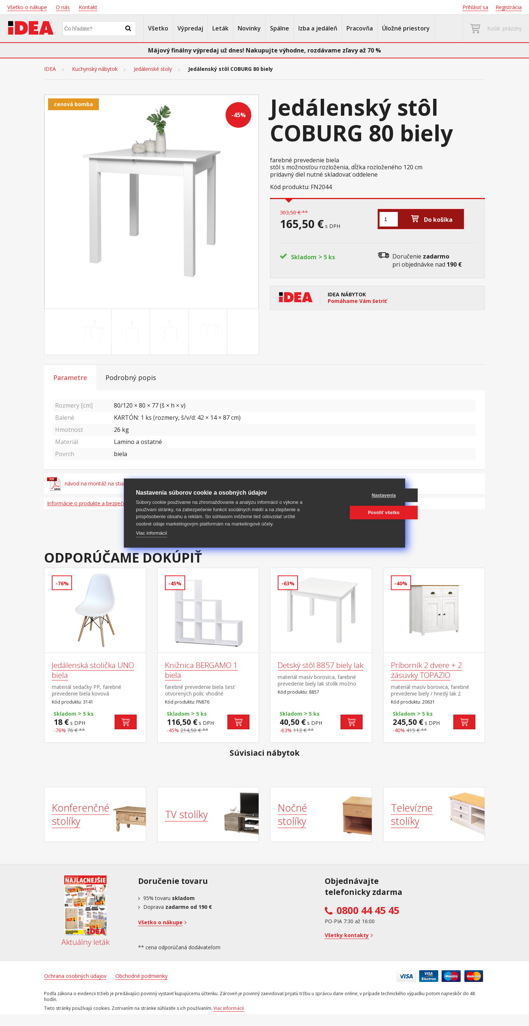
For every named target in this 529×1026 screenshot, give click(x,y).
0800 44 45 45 (368, 910)
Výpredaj (190, 28)
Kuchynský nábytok (95, 69)
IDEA (50, 69)
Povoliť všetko (358, 512)
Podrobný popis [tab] (130, 377)
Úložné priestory (406, 28)
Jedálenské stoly (153, 69)
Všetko (158, 28)
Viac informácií (151, 533)
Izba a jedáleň (317, 28)
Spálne (279, 28)
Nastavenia (358, 495)
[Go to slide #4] (209, 332)
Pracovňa (359, 28)
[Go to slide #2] (132, 332)
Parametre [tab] (70, 377)
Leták (220, 28)
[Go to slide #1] (93, 332)
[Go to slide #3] (170, 332)
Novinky (249, 28)
